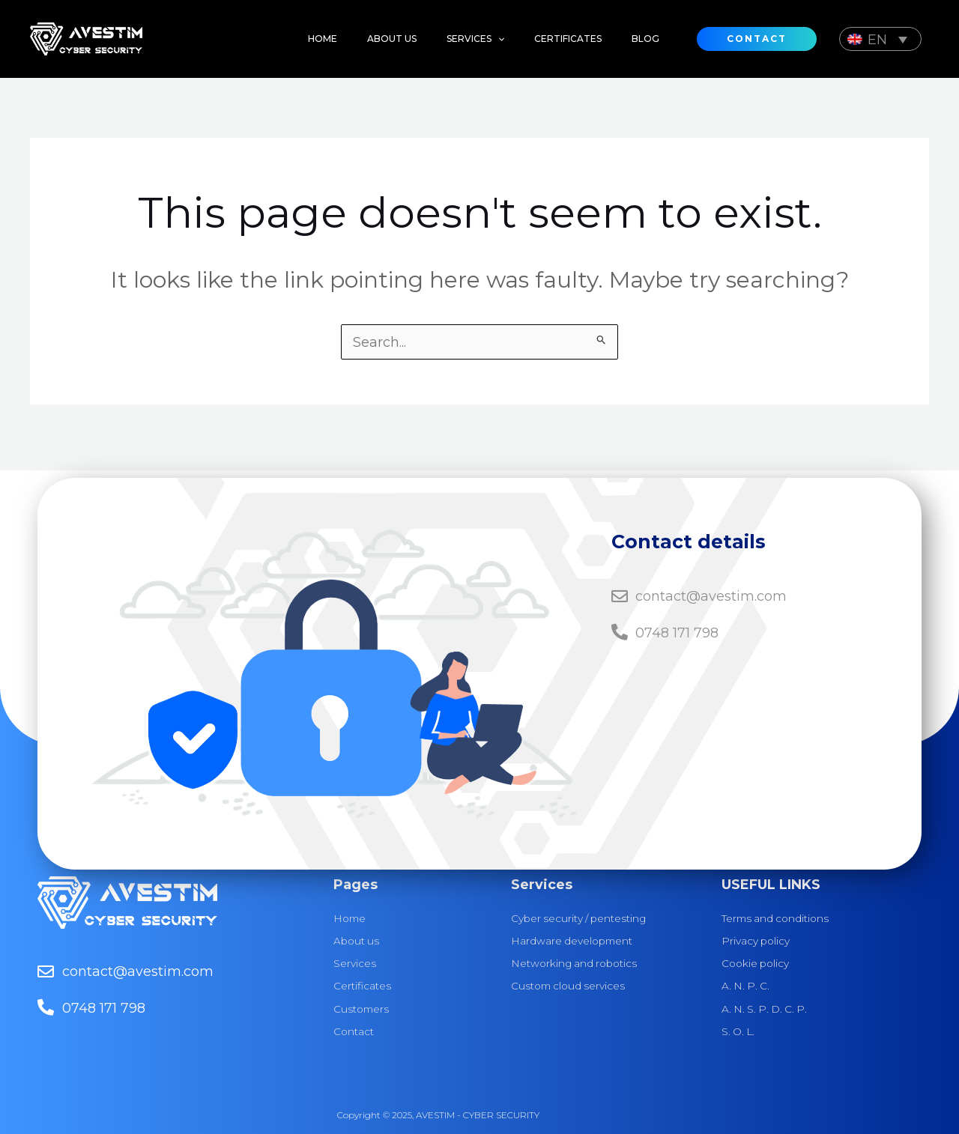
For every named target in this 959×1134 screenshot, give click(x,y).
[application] (483, 39)
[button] (460, 39)
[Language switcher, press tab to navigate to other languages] (880, 38)
